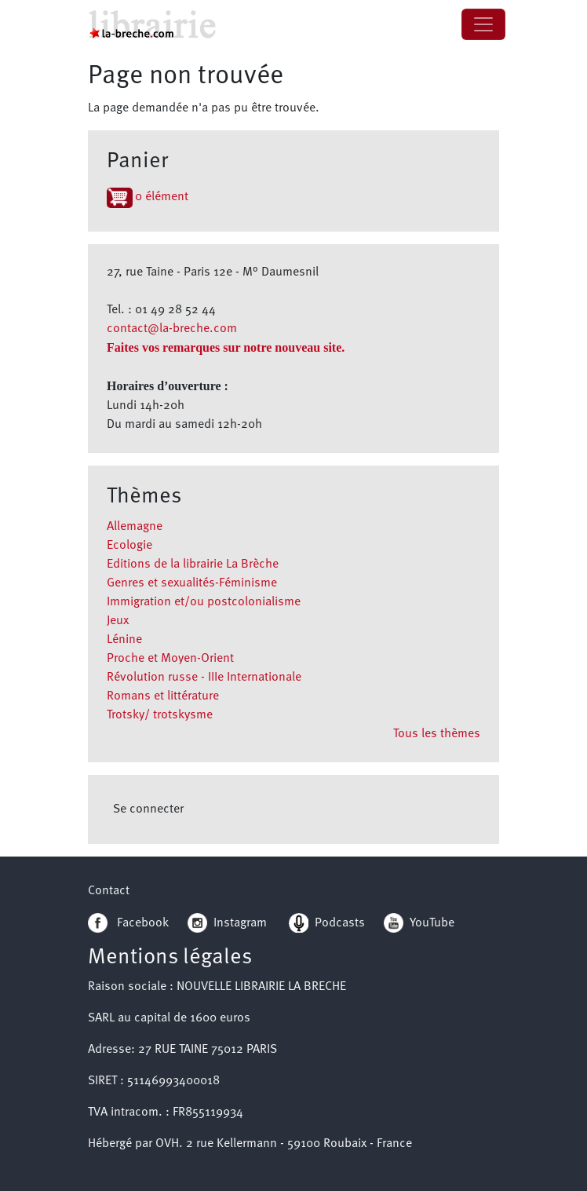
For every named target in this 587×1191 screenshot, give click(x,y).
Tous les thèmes (436, 734)
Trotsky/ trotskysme (160, 715)
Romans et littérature (163, 696)
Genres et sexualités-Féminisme (192, 583)
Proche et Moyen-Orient (170, 658)
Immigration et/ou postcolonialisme (204, 602)
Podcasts (327, 923)
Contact (108, 891)
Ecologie (129, 545)
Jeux (118, 621)
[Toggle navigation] (483, 24)
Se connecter (148, 809)
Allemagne (134, 527)
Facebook (128, 923)
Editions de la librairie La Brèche (193, 564)
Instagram (227, 923)
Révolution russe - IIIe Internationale (204, 677)
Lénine (124, 640)
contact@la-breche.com (172, 329)
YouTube (432, 923)
